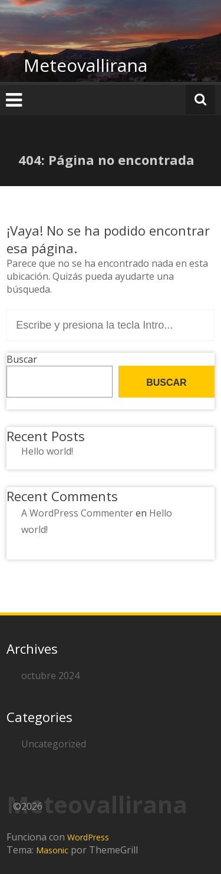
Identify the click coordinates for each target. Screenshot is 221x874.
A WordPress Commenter (77, 512)
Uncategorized (53, 743)
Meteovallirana (85, 65)
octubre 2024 (50, 675)
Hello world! (47, 451)
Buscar (21, 359)
